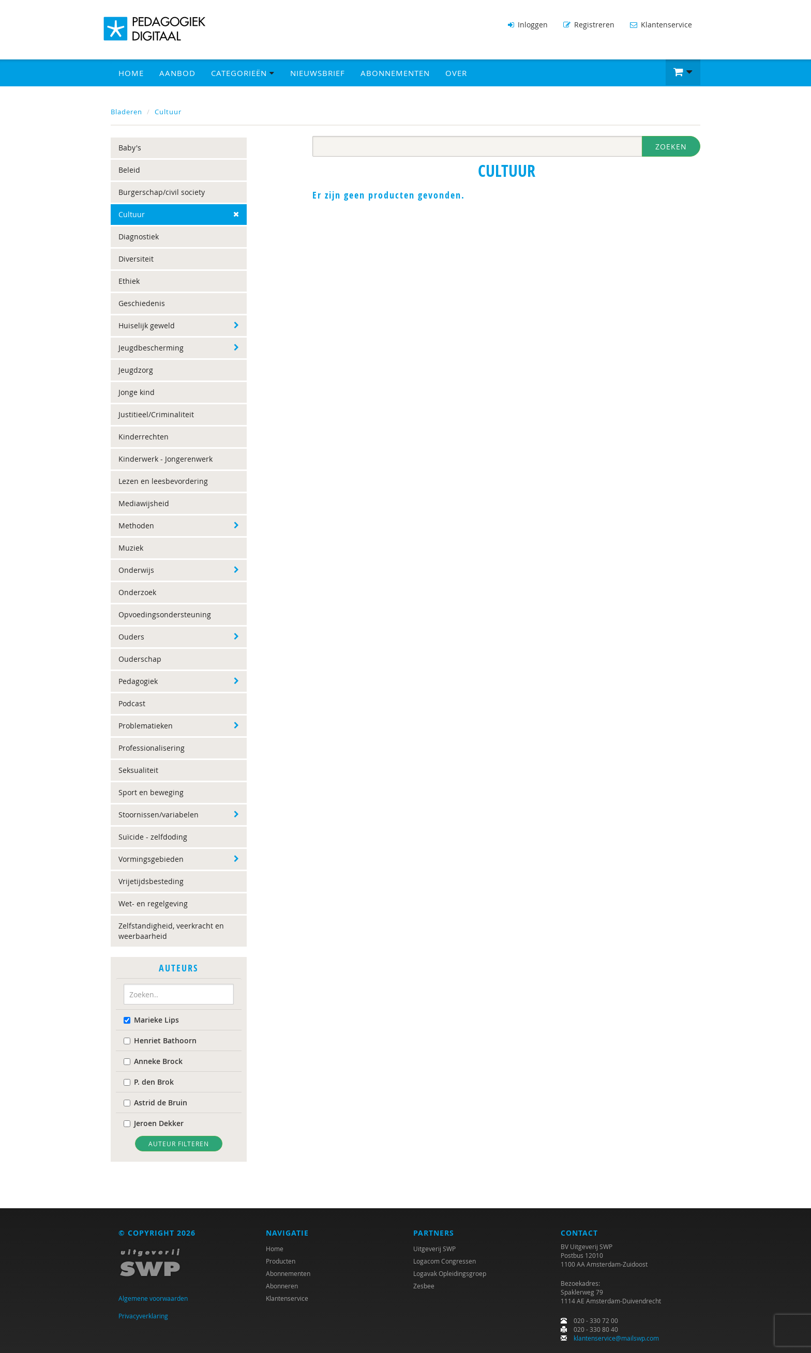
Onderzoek (137, 592)
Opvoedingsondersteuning (164, 614)
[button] (683, 72)
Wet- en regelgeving (153, 903)
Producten (280, 1261)
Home (131, 73)
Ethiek (129, 281)
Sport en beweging (151, 792)
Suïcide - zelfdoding (152, 837)
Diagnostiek (138, 236)
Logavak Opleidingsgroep (449, 1273)
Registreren (588, 24)
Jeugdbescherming (151, 348)
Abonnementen (395, 73)
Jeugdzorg (135, 370)
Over (456, 73)
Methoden (136, 525)
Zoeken (671, 146)
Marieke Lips (151, 1020)
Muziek (130, 548)
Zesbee (423, 1286)
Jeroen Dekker (154, 1123)
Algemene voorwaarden (153, 1298)
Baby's (129, 148)
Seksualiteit (138, 770)
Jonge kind (136, 392)
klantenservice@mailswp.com (616, 1338)
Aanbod (177, 73)
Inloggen (528, 24)
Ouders (131, 637)
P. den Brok (149, 1082)
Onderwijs (136, 570)
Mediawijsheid (143, 503)
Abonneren (282, 1286)
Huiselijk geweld (146, 325)
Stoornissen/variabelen (158, 814)
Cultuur (168, 111)
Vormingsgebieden (151, 859)
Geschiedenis (141, 303)
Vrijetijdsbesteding (151, 881)
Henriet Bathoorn (160, 1040)
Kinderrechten (143, 437)
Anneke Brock (153, 1061)
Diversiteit (136, 259)
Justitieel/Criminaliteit (156, 414)
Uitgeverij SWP (434, 1248)
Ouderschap (139, 659)
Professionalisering (151, 748)
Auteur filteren (178, 1143)
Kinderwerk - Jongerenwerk (165, 459)
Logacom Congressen (444, 1261)
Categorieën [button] (243, 73)
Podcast (131, 703)
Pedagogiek (138, 681)
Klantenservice (661, 24)
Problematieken (145, 726)
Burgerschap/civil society (161, 192)
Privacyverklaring (143, 1316)
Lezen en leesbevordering (163, 481)
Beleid (129, 170)
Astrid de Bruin (155, 1102)
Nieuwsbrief (317, 73)
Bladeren (126, 111)
